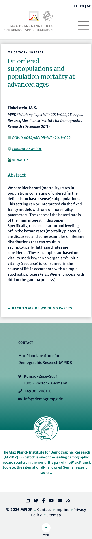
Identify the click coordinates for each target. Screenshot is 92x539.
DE (89, 6)
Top (46, 535)
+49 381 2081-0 (38, 391)
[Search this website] (73, 6)
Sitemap (53, 515)
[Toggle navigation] (83, 25)
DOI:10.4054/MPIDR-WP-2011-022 (41, 137)
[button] (75, 6)
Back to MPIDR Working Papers (42, 308)
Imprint (62, 509)
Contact (44, 509)
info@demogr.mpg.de (43, 399)
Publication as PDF (27, 149)
